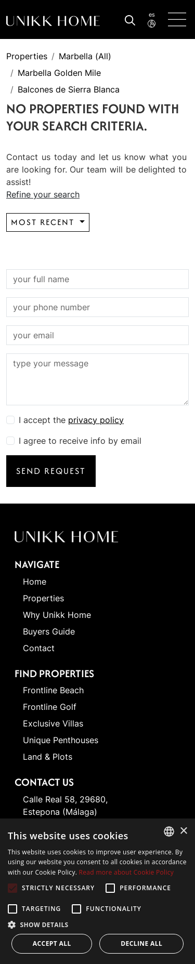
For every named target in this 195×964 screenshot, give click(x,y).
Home (34, 581)
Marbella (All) (85, 56)
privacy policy (96, 420)
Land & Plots (47, 756)
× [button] (183, 831)
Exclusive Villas (53, 723)
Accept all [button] (52, 943)
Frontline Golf (49, 707)
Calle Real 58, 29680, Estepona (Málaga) (65, 805)
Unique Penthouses (60, 740)
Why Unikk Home (57, 615)
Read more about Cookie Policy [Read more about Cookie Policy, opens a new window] (126, 872)
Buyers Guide (49, 631)
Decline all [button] (141, 943)
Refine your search (43, 194)
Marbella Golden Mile (59, 73)
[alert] (97, 891)
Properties (26, 56)
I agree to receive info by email (80, 440)
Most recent (44, 222)
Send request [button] (51, 471)
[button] (97, 924)
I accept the (71, 420)
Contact (39, 648)
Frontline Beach (53, 690)
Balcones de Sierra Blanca (69, 89)
